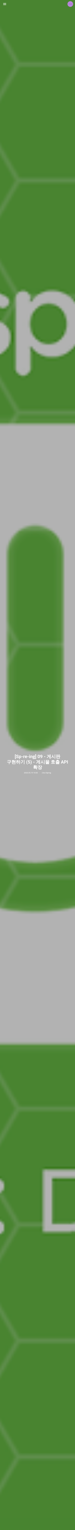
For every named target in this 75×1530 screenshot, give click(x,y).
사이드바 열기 (5, 4)
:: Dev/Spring (46, 773)
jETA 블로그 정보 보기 (70, 4)
